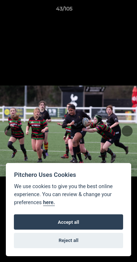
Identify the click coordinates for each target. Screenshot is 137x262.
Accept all (68, 222)
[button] (110, 10)
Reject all (68, 240)
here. (49, 202)
